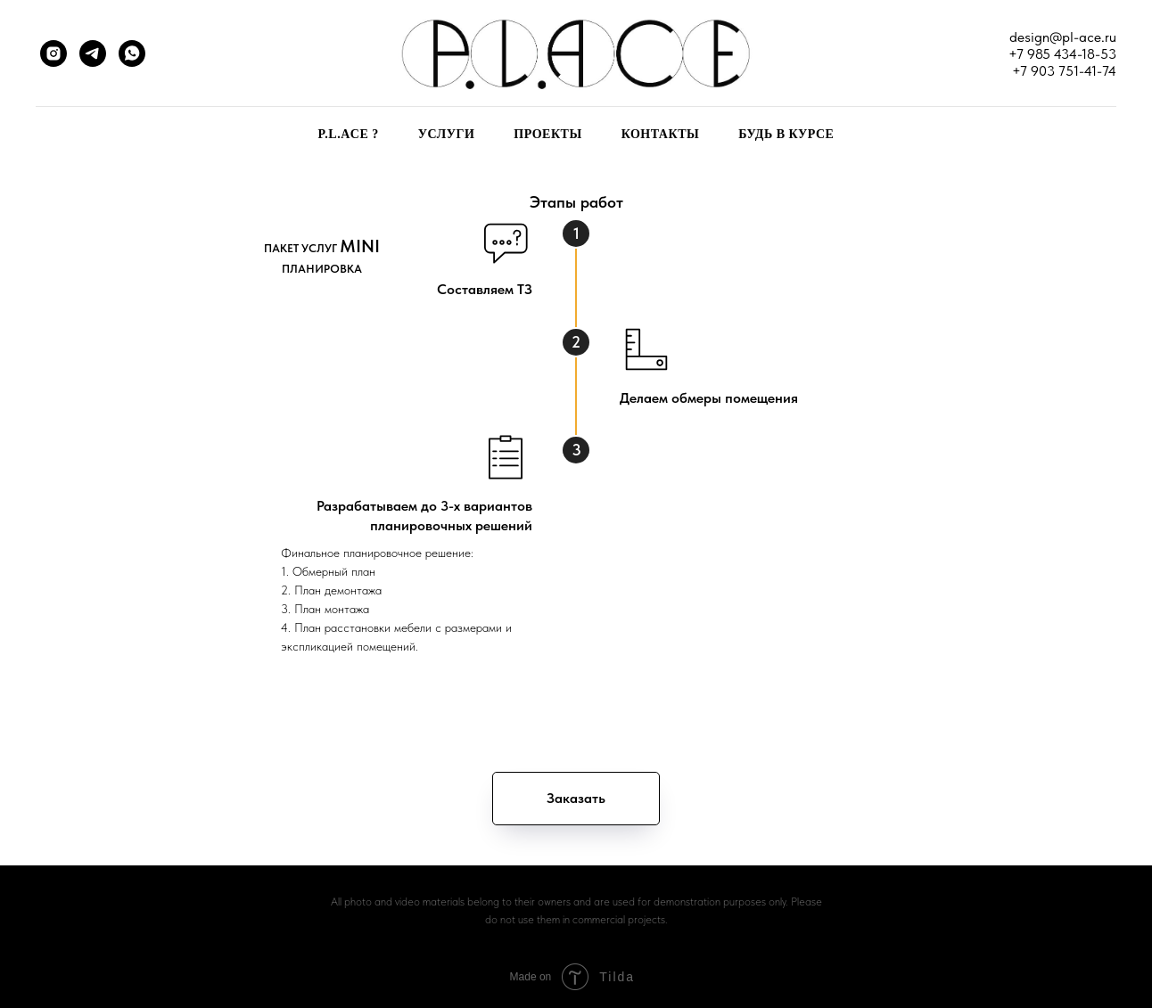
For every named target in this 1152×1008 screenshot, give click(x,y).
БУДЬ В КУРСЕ (786, 134)
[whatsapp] (132, 53)
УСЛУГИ (446, 134)
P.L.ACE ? (348, 134)
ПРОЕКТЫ (547, 134)
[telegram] (92, 53)
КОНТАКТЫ (660, 134)
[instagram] (53, 53)
